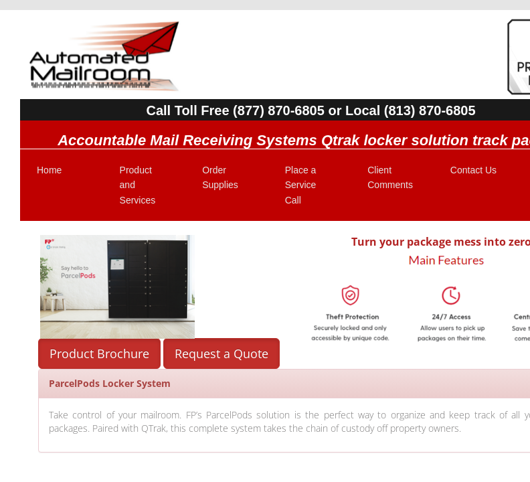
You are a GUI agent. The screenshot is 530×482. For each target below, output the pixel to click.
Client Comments (390, 177)
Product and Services (138, 185)
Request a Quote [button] (221, 353)
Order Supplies (220, 177)
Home (49, 170)
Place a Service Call (301, 185)
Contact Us (473, 170)
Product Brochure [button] (99, 353)
